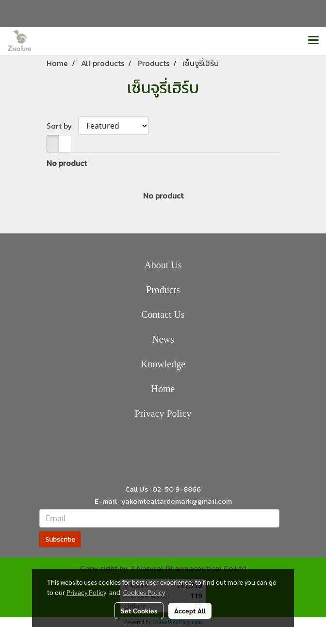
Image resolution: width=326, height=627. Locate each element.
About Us (162, 265)
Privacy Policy (162, 413)
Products (163, 289)
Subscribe (60, 539)
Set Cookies (139, 610)
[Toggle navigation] (313, 40)
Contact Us (162, 314)
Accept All (190, 610)
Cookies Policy (144, 592)
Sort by (62, 126)
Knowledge (163, 364)
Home (163, 388)
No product (67, 163)
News (163, 339)
